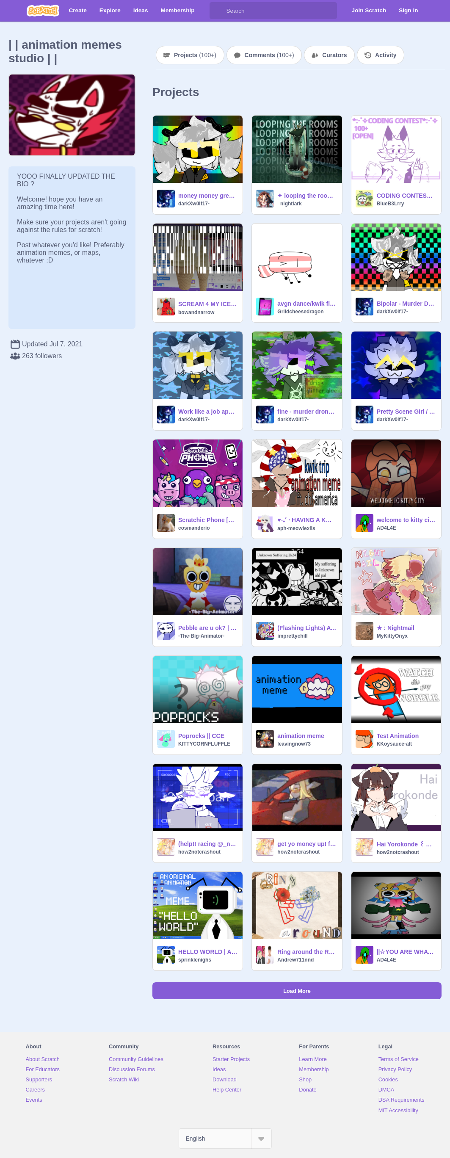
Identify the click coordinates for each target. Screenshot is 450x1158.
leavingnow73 (294, 744)
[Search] (218, 10)
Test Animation (398, 735)
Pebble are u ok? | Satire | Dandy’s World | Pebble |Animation (207, 628)
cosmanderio (194, 528)
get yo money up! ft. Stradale (307, 843)
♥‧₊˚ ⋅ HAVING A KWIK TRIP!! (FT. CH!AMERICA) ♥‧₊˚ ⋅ (307, 520)
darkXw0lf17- (194, 204)
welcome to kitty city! (406, 520)
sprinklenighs (194, 960)
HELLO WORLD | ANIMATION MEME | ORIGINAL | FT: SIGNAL (207, 951)
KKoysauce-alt (394, 744)
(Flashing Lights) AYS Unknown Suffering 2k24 (307, 628)
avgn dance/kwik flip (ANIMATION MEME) (307, 303)
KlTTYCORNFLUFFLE (204, 744)
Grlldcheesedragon (300, 312)
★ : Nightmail (395, 628)
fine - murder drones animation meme (307, 411)
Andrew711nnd (295, 960)
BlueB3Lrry (390, 204)
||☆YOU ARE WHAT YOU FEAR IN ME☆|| (406, 951)
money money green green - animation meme (207, 195)
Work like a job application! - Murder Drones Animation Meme (207, 411)
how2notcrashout (199, 852)
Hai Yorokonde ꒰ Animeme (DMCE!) (406, 844)
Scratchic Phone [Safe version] (207, 520)
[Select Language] (225, 1138)
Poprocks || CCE (201, 735)
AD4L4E (386, 528)
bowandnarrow (196, 312)
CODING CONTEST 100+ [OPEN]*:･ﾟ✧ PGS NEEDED (406, 195)
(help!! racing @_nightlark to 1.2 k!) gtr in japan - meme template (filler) (207, 843)
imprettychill (292, 636)
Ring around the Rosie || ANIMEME (307, 951)
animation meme (300, 735)
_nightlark (289, 204)
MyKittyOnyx (392, 636)
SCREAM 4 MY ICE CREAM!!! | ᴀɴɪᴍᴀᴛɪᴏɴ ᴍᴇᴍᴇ (207, 304)
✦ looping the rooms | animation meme (307, 195)
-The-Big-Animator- (201, 636)
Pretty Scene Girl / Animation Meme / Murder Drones (406, 411)
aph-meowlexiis (296, 528)
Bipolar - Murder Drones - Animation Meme (406, 303)
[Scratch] (43, 10)
